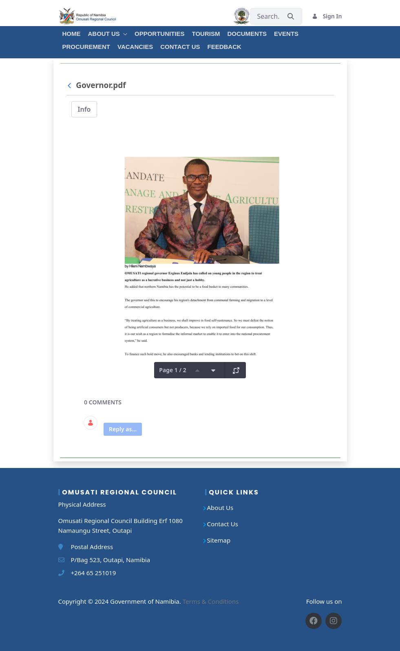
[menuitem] (71, 32)
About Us (220, 507)
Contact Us (222, 524)
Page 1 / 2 (172, 370)
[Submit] (291, 16)
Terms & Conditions (211, 601)
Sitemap (219, 540)
